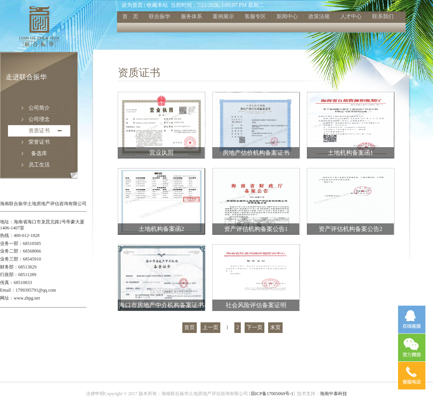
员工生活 (39, 165)
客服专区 (255, 16)
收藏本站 (157, 5)
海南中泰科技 (333, 393)
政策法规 (319, 16)
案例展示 (223, 16)
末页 (275, 327)
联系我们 (382, 16)
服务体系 (191, 16)
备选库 (39, 153)
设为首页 (132, 5)
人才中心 (351, 16)
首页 (189, 327)
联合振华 (159, 16)
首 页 (130, 16)
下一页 (254, 327)
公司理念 (39, 119)
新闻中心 (287, 16)
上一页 (210, 327)
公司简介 (39, 108)
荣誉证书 (39, 142)
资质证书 (39, 130)
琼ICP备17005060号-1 (272, 393)
